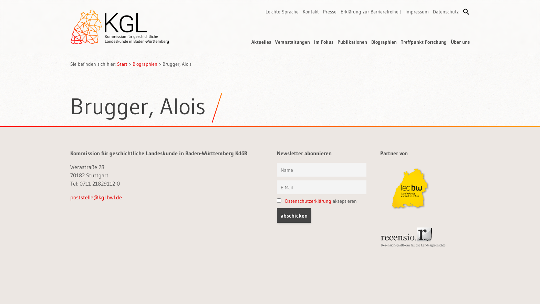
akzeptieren (317, 201)
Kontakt (311, 12)
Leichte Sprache (282, 12)
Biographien (384, 42)
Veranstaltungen (292, 42)
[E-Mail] (321, 187)
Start (122, 64)
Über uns (460, 42)
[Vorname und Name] (321, 170)
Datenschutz (446, 12)
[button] (466, 11)
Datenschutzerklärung (308, 201)
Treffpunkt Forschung (424, 42)
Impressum (417, 12)
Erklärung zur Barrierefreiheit (371, 12)
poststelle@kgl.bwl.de (96, 197)
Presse (329, 12)
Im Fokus (323, 42)
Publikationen (352, 42)
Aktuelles (261, 42)
